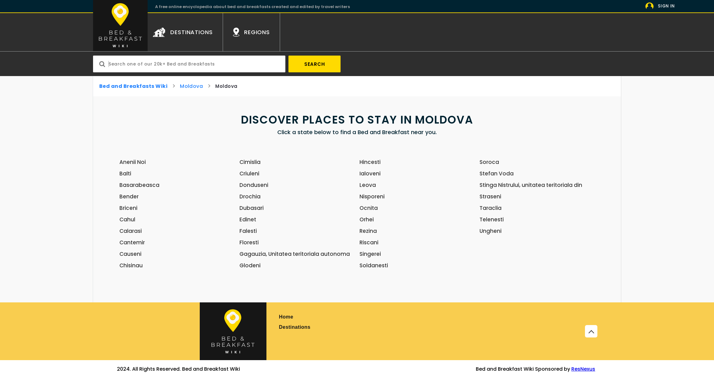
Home (286, 316)
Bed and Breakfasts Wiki (133, 86)
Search (314, 64)
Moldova (191, 86)
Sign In (666, 6)
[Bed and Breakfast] (233, 331)
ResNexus (583, 369)
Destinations (294, 327)
